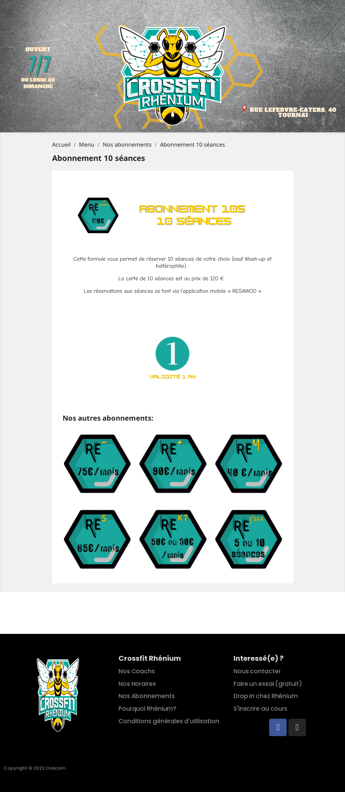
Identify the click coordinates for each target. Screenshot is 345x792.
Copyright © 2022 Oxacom (34, 768)
